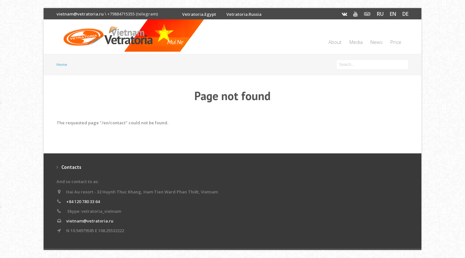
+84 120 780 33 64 (83, 201)
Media (356, 42)
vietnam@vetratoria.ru (80, 14)
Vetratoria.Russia (244, 14)
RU (380, 13)
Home (62, 64)
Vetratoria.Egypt (199, 14)
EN (393, 13)
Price (395, 42)
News (376, 42)
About (335, 42)
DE (405, 13)
